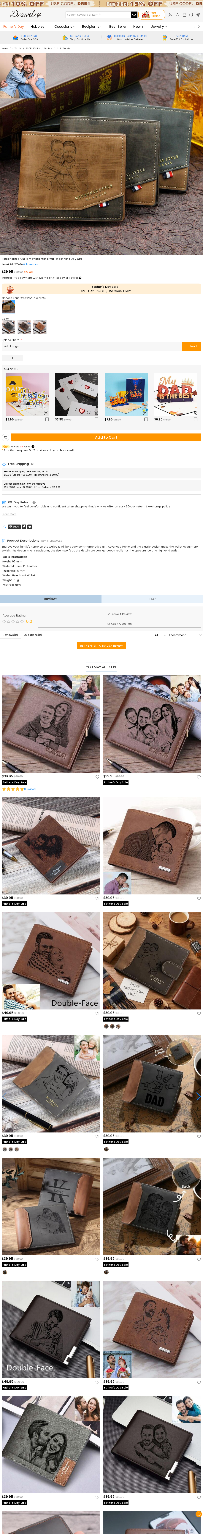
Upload (191, 346)
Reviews (51, 598)
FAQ (152, 598)
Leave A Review (119, 614)
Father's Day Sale (105, 287)
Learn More (9, 514)
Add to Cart (106, 437)
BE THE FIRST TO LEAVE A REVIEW (101, 646)
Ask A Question (119, 624)
